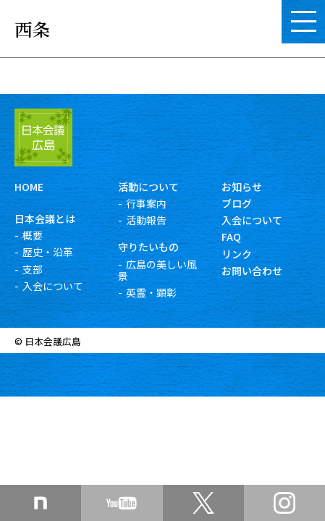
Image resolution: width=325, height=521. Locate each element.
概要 (32, 235)
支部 (32, 269)
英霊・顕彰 (151, 292)
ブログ (236, 203)
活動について (148, 186)
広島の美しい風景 (157, 270)
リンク (236, 254)
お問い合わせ (251, 270)
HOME (28, 186)
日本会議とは (44, 218)
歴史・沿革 (47, 252)
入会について (52, 286)
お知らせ (241, 186)
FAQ (231, 236)
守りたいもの (148, 247)
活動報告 (146, 220)
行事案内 (146, 203)
